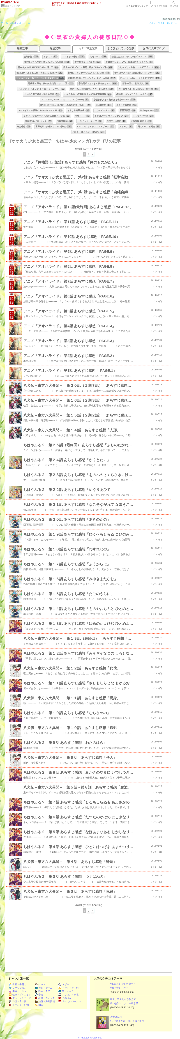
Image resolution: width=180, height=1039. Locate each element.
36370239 (169, 19)
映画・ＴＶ (42, 991)
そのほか (64, 998)
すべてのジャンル (69, 1001)
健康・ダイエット (20, 994)
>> (137, 6)
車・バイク (66, 991)
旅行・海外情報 (45, 1001)
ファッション (17, 987)
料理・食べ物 (17, 1001)
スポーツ (64, 984)
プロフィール (23, 23)
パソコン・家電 (68, 994)
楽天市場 (174, 6)
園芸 (39, 1005)
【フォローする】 (155, 23)
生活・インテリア (20, 998)
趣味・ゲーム (43, 987)
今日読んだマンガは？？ (122, 984)
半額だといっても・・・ (122, 988)
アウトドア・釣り (69, 987)
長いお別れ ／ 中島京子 (124, 1003)
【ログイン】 (173, 23)
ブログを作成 (160, 6)
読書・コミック (12, 5)
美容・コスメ (17, 991)
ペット (40, 984)
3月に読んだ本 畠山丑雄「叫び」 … (130, 1021)
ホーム (4, 23)
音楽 (39, 994)
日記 (12, 23)
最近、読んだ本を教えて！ (124, 999)
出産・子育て (17, 984)
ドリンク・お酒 (19, 1005)
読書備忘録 (116, 1017)
